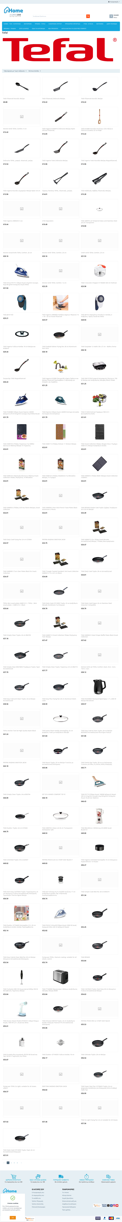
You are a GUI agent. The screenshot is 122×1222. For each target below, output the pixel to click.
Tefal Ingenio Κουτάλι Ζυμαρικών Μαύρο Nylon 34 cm (21, 191)
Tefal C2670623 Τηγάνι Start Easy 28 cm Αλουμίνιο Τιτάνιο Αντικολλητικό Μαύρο (98, 990)
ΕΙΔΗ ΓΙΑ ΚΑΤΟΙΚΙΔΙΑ (38, 28)
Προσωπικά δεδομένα (69, 1207)
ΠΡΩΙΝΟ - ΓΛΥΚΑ (40, 24)
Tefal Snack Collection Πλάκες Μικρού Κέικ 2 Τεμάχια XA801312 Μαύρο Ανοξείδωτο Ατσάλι (99, 445)
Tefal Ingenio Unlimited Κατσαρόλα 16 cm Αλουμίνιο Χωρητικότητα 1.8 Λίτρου (99, 861)
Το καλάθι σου (36, 1198)
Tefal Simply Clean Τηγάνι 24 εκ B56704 (16, 794)
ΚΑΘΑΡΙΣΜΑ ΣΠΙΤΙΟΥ (55, 24)
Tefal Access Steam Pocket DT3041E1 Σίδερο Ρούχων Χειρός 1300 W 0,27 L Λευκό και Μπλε (21, 1022)
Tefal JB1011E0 (8, 315)
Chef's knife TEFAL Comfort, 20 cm (92, 253)
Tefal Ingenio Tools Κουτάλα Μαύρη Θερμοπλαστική (99, 160)
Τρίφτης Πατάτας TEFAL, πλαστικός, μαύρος (57, 191)
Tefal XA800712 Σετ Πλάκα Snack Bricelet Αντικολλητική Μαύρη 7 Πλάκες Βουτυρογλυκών (97, 540)
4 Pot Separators (47, 221)
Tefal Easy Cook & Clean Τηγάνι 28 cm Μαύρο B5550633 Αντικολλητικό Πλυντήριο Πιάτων (96, 731)
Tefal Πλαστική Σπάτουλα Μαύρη (53, 99)
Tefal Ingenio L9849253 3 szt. (13, 221)
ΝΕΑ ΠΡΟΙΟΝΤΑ (53, 28)
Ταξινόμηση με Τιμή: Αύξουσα (15, 71)
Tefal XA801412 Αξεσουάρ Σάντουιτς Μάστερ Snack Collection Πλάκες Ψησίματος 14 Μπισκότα (20, 476)
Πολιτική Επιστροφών (38, 1207)
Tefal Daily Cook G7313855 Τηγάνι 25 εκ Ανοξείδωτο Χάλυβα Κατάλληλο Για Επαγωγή (59, 604)
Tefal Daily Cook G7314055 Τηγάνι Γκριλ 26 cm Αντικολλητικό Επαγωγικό (19, 1151)
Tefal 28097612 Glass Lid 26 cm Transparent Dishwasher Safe (57, 829)
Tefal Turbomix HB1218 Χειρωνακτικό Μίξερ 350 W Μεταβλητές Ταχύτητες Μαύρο (20, 990)
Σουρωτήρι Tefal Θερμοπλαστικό (14, 378)
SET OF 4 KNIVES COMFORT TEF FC (54, 794)
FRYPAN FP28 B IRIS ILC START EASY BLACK (95, 1021)
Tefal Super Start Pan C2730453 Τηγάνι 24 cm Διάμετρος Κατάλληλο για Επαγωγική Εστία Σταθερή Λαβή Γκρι (99, 1088)
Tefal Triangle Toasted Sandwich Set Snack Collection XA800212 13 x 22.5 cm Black (60, 572)
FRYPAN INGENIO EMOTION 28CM (14, 763)
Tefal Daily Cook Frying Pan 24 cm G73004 (17, 539)
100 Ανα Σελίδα (34, 71)
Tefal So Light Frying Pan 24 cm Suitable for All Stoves (99, 1120)
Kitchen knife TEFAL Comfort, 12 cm (54, 283)
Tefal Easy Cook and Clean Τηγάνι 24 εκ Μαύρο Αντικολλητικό (19, 700)
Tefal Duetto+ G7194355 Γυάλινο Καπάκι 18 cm (58, 1054)
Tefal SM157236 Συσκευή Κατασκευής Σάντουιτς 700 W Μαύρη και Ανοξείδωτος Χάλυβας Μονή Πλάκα (99, 379)
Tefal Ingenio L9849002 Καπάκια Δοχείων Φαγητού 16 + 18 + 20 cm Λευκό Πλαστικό (60, 315)
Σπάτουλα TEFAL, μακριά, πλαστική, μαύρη (18, 160)
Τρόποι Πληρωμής (37, 1201)
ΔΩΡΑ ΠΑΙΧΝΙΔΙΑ (112, 24)
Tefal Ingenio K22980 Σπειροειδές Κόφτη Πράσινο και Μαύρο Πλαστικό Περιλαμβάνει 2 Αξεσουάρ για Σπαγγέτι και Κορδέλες (60, 380)
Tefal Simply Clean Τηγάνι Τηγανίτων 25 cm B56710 (60, 667)
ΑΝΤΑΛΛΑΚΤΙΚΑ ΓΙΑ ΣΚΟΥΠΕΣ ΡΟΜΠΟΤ (73, 28)
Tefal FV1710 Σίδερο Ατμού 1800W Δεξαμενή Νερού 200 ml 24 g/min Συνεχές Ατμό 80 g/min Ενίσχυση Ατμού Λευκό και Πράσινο (98, 796)
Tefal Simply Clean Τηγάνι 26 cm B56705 (17, 635)
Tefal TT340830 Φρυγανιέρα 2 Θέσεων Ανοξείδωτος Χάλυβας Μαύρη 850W (59, 990)
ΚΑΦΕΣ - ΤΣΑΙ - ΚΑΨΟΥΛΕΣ (12, 24)
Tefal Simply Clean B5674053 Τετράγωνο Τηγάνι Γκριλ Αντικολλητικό (21, 668)
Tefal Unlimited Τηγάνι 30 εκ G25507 (15, 860)
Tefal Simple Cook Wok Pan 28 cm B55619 (95, 892)
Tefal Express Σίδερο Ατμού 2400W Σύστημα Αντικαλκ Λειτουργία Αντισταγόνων (60, 413)
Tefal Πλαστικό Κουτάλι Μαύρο (14, 99)
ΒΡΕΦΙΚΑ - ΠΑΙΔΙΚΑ (10, 28)
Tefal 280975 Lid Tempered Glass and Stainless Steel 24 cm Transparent (99, 222)
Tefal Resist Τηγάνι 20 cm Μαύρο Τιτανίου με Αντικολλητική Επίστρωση (57, 763)
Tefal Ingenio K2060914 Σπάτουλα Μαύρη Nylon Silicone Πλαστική (58, 129)
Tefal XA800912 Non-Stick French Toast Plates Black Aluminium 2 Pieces (59, 508)
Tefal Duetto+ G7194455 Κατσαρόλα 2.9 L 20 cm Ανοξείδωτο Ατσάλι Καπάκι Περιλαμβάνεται (19, 926)
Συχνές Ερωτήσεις (67, 1198)
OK (13, 1218)
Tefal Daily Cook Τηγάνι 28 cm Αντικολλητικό (96, 571)
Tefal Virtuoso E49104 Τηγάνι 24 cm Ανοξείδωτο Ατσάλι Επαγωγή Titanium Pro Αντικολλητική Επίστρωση (58, 1022)
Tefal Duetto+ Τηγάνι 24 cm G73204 (15, 828)
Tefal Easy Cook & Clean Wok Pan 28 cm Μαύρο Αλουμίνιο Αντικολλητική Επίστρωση (19, 958)
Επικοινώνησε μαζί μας (69, 1201)
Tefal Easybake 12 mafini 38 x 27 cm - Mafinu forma (98, 346)
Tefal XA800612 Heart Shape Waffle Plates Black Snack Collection (99, 636)
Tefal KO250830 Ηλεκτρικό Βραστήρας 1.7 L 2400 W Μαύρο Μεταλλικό (98, 700)
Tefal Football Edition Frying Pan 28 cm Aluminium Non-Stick (59, 347)
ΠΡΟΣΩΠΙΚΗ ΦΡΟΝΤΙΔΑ (72, 24)
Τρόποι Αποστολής (37, 1204)
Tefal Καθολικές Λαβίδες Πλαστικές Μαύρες (96, 191)
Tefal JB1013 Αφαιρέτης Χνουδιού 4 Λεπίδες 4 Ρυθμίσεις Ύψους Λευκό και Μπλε (96, 315)
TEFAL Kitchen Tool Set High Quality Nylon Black (19, 731)
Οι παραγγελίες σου (38, 1195)
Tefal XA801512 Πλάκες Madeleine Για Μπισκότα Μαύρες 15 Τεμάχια (58, 476)
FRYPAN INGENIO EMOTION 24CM (53, 539)
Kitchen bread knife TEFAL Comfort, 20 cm (17, 253)
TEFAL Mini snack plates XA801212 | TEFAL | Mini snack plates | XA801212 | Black (20, 604)
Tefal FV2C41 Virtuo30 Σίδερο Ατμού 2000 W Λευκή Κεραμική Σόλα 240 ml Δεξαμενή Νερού (59, 926)
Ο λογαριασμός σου (38, 1192)
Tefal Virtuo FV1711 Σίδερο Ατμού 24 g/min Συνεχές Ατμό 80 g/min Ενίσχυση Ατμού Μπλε (20, 284)
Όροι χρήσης (66, 1210)
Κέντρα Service (66, 1195)
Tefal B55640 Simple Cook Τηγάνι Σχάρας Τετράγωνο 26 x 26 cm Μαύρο (99, 508)
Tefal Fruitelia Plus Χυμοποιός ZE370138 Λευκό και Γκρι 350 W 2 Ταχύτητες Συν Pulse (20, 1055)
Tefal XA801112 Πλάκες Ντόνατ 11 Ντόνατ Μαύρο (59, 444)
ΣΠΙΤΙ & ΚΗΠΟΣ (24, 28)
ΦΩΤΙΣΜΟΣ (99, 24)
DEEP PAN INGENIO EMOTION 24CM (54, 1086)
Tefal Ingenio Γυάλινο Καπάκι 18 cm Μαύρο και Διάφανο (19, 347)
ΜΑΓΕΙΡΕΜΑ (28, 24)
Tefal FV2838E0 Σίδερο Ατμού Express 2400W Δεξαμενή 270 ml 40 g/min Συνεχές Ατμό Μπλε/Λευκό (21, 413)
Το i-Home (65, 1192)
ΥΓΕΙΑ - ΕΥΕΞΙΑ (88, 24)
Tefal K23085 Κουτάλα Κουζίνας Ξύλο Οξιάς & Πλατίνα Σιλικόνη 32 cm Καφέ (97, 129)
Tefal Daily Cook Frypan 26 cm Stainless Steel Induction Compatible (96, 604)
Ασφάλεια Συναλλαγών (69, 1204)
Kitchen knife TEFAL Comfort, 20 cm (54, 253)
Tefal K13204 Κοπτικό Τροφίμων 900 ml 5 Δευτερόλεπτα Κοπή (95, 413)
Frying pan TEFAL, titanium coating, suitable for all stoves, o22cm (59, 958)
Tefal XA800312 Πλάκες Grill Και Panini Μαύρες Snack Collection (21, 508)
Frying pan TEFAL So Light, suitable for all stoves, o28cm (19, 1087)
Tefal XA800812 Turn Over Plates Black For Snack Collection (19, 572)
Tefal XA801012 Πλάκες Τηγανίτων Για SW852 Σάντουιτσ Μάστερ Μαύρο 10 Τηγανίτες (18, 445)
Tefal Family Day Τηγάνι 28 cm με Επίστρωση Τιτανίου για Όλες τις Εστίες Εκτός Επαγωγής (96, 763)
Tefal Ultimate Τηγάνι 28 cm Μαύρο (93, 1054)
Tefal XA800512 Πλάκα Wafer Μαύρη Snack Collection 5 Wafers (99, 476)
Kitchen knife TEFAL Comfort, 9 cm (15, 129)
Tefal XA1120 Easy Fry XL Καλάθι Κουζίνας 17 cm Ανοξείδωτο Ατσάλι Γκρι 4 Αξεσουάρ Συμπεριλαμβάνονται (58, 893)
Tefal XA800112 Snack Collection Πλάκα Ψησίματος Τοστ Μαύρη (59, 636)
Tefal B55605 (85, 957)
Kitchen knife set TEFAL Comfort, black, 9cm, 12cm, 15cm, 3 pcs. (98, 668)
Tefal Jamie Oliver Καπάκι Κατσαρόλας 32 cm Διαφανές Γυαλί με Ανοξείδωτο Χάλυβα (57, 731)
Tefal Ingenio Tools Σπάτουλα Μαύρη (55, 160)
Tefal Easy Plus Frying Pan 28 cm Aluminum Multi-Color (59, 700)
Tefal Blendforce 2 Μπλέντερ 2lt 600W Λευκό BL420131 (96, 829)
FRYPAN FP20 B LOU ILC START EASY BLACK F (57, 860)
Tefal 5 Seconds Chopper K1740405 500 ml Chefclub (99, 283)
